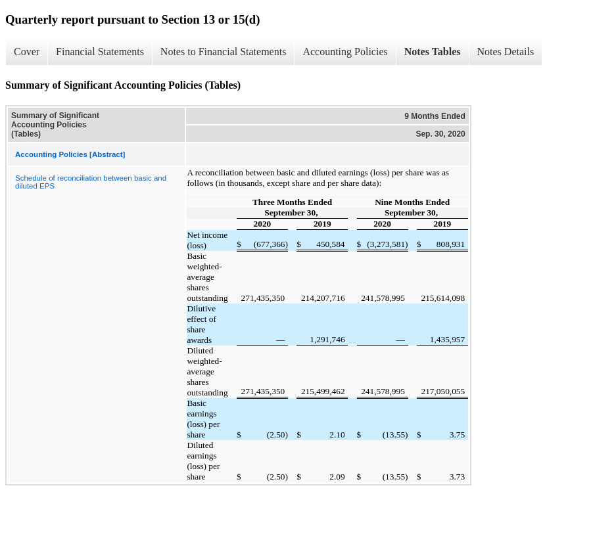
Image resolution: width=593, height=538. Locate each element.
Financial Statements (100, 51)
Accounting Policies (344, 51)
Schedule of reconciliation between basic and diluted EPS (90, 182)
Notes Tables (432, 51)
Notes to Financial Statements (223, 51)
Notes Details (505, 51)
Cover (26, 51)
